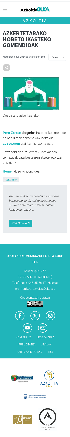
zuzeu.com (11, 143)
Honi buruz (23, 337)
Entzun (55, 57)
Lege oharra (45, 337)
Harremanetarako (29, 351)
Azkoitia (35, 21)
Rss (50, 351)
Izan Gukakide (20, 223)
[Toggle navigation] (5, 9)
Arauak (46, 344)
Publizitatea (26, 344)
